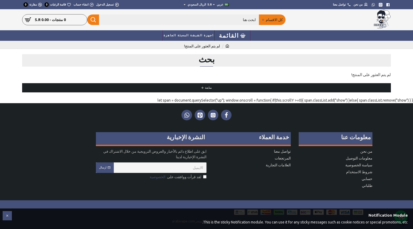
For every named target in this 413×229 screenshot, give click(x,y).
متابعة (208, 87)
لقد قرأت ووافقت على (177, 177)
